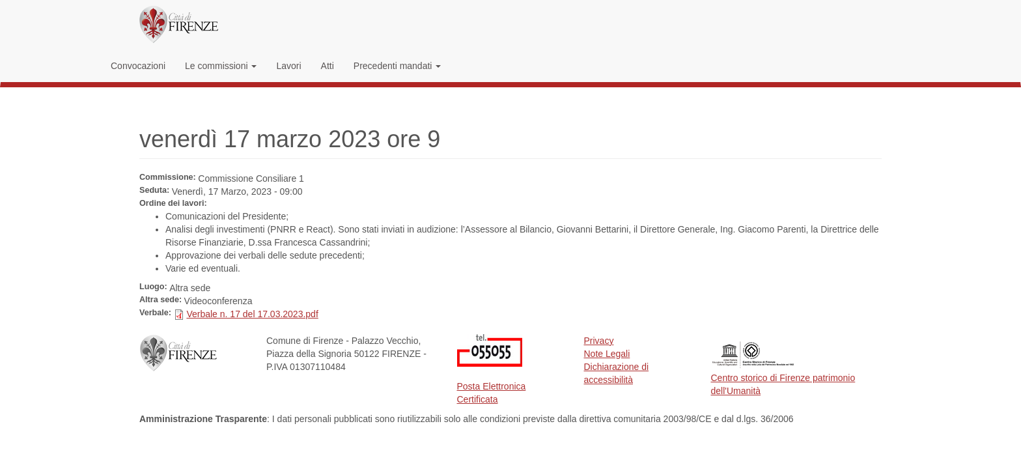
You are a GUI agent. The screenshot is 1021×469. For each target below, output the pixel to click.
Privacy (599, 340)
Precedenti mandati (397, 66)
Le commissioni (221, 66)
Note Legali (607, 353)
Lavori (288, 66)
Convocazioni (138, 66)
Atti (327, 66)
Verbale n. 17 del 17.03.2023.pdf (252, 314)
